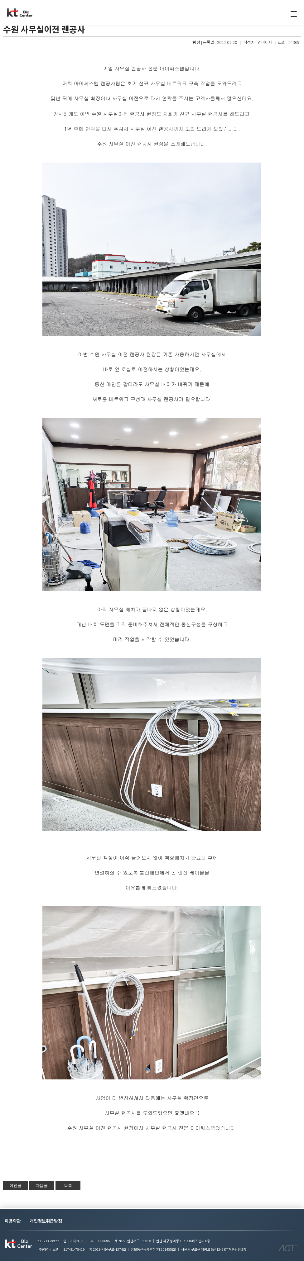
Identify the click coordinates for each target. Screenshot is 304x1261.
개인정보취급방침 (46, 1221)
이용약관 (13, 1221)
